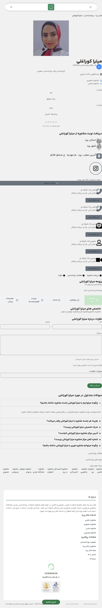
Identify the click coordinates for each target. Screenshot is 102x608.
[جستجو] (11, 7)
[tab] (93, 300)
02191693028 (51, 573)
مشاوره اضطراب (50, 471)
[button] (93, 200)
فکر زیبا (99, 15)
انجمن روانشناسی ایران (72, 604)
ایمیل (47, 322)
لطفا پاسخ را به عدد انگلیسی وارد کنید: (87, 365)
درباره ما (93, 558)
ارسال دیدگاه (95, 385)
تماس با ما (92, 554)
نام (101, 322)
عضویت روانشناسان (88, 542)
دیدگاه (99, 333)
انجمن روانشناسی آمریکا (90, 604)
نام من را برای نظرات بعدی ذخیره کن (87, 359)
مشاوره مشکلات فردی (38, 471)
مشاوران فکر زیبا (89, 546)
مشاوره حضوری (6, 471)
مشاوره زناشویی (84, 471)
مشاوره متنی (91, 528)
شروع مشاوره (51, 602)
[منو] (91, 7)
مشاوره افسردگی (74, 471)
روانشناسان (89, 15)
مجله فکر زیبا (90, 550)
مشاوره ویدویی (90, 532)
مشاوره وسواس (15, 471)
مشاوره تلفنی (99, 471)
